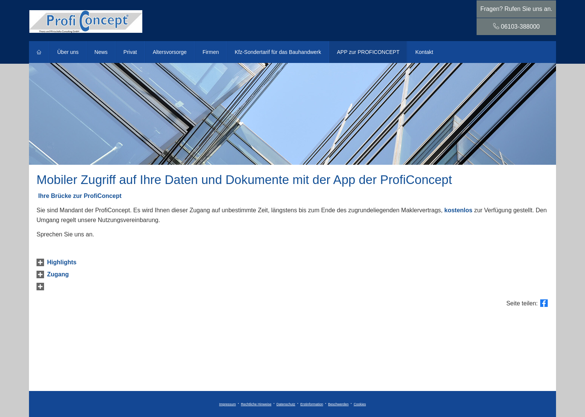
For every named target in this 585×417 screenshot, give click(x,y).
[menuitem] (39, 52)
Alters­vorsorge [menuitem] (170, 52)
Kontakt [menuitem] (424, 52)
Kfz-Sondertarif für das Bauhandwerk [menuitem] (278, 52)
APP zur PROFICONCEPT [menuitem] (368, 52)
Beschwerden (338, 404)
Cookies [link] (359, 404)
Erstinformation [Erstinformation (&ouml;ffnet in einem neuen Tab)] (311, 404)
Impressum (227, 404)
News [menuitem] (101, 52)
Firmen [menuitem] (211, 52)
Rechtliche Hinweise (256, 404)
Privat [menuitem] (130, 52)
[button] (61, 262)
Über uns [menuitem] (68, 52)
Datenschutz (285, 404)
